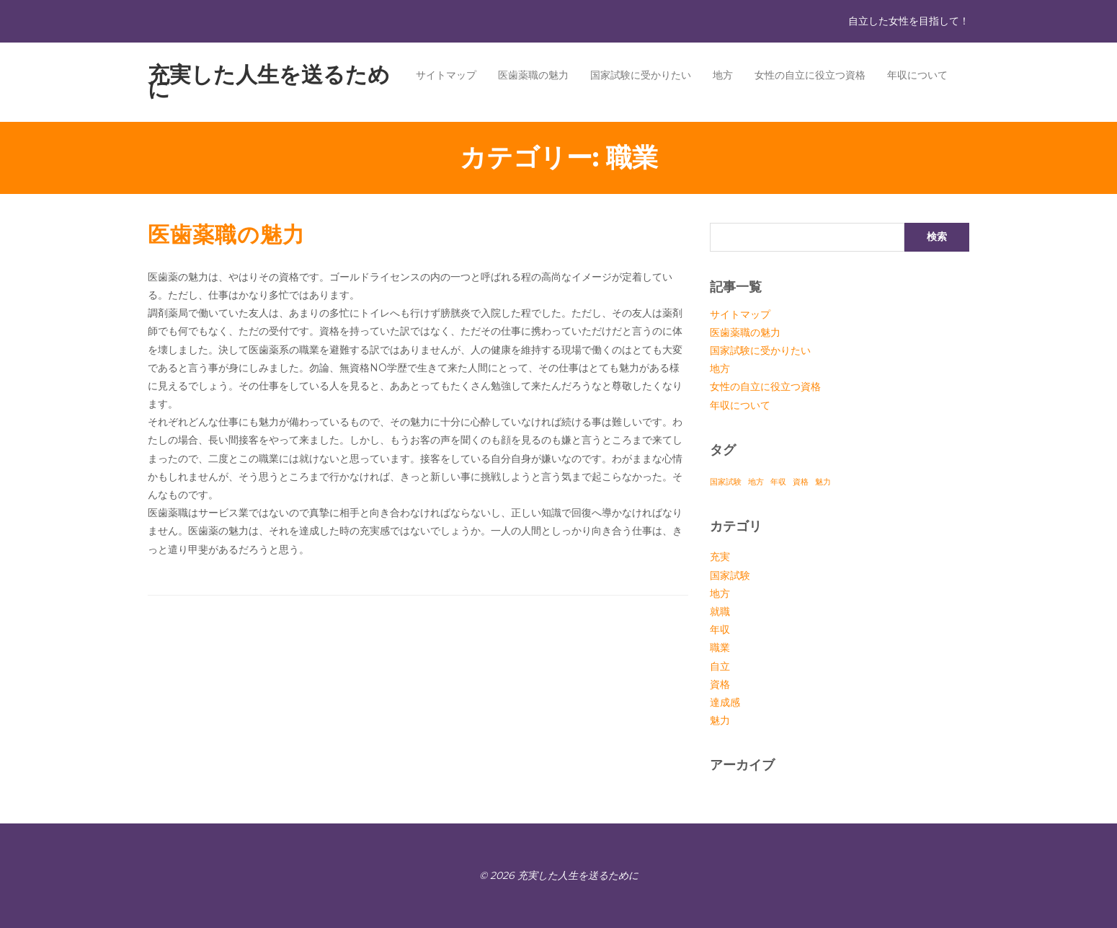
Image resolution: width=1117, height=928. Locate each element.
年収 (720, 629)
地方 (723, 75)
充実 (720, 556)
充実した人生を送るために (269, 81)
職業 (720, 647)
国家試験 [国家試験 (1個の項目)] (726, 482)
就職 (720, 611)
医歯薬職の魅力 (533, 75)
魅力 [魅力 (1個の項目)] (823, 482)
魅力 (720, 720)
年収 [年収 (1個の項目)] (778, 482)
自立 (720, 666)
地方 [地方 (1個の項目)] (756, 482)
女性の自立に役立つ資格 (810, 75)
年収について (917, 75)
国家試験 (730, 575)
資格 (720, 684)
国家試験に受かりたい (640, 75)
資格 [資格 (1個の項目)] (801, 482)
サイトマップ (446, 75)
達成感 (725, 702)
